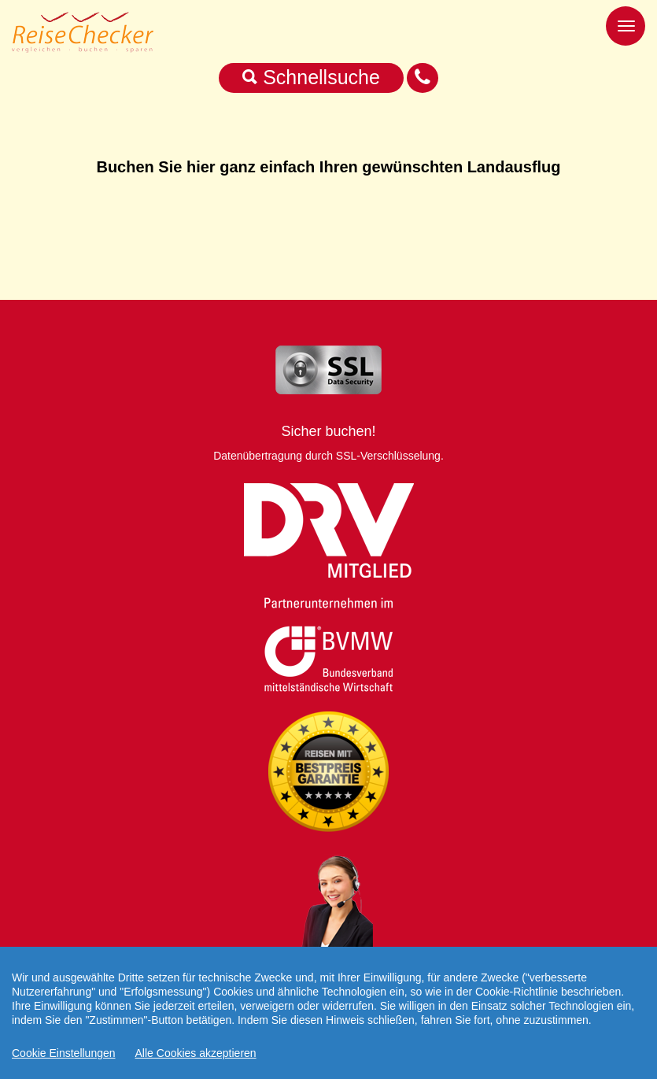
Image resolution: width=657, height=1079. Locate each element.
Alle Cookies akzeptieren (196, 1053)
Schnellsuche (311, 77)
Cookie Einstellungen (64, 1053)
